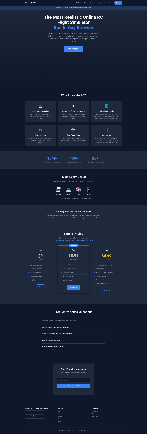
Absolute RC (30, 3)
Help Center (95, 411)
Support (110, 3)
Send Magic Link (73, 386)
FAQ (104, 3)
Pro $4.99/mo (34, 420)
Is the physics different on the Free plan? (55, 327)
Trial (40, 287)
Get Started (73, 287)
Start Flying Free (73, 49)
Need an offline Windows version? (53, 347)
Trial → (34, 412)
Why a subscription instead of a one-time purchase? (59, 321)
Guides (92, 3)
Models (86, 3)
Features (78, 3)
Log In (118, 3)
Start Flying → (95, 416)
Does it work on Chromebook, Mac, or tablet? (57, 334)
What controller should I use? (51, 340)
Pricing (99, 3)
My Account (95, 414)
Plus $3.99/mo (34, 416)
